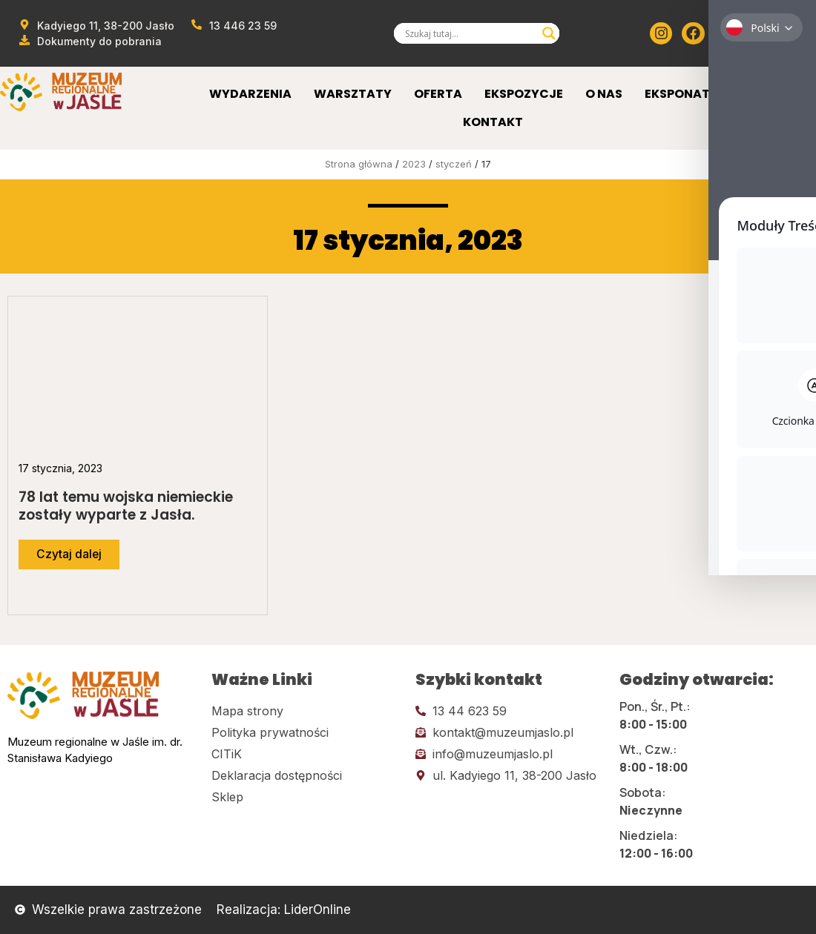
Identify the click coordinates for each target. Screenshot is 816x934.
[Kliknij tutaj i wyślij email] (510, 732)
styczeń (453, 164)
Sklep (758, 93)
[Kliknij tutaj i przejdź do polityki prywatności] (306, 732)
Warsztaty (353, 93)
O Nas (603, 93)
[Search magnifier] (549, 33)
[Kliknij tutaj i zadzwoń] (510, 711)
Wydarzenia (250, 93)
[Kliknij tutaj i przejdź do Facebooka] (693, 33)
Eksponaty (681, 93)
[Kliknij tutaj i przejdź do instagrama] (661, 33)
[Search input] (470, 33)
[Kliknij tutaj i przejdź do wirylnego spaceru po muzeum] (790, 33)
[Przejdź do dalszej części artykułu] (69, 554)
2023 (414, 164)
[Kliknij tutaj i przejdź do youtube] (725, 33)
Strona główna (358, 164)
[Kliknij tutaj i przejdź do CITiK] (306, 754)
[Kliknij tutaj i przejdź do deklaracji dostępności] (306, 775)
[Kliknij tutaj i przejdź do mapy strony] (306, 711)
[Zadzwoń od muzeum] (234, 25)
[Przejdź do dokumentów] (90, 41)
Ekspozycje (523, 93)
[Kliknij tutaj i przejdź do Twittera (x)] (757, 33)
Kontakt (493, 121)
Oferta (438, 93)
